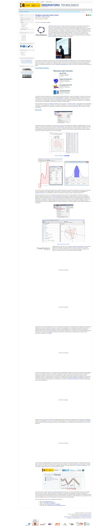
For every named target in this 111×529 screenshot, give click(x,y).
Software (42, 1)
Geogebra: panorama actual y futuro (47, 15)
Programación (23, 25)
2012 (22, 36)
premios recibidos (52, 36)
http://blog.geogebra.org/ (48, 501)
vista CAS (55, 197)
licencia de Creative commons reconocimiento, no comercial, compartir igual (26, 72)
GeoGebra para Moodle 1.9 (73, 378)
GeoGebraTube (59, 98)
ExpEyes (50, 333)
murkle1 (68, 244)
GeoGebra (50, 26)
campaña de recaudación (85, 420)
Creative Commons (87, 514)
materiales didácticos (57, 491)
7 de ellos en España (71, 103)
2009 (22, 40)
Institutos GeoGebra (53, 103)
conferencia (79, 465)
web (71, 464)
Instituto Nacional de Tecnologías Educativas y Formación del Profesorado (77, 516)
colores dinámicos (60, 126)
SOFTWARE (38, 16)
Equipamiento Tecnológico (29, 1)
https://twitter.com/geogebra (50, 502)
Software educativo (46, 16)
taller (48, 377)
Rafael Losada (45, 466)
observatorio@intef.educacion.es (85, 515)
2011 (22, 37)
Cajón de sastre (49, 1)
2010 (22, 38)
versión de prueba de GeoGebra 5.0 (77, 246)
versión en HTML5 (49, 419)
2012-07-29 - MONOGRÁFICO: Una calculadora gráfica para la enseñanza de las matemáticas (26, 61)
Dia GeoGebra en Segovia (67, 60)
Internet (37, 1)
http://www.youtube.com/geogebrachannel (56, 505)
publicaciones (75, 106)
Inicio (22, 1)
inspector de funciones (40, 192)
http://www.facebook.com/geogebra (52, 504)
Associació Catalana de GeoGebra (74, 377)
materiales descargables (61, 64)
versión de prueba (56, 196)
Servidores (23, 26)
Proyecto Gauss (55, 466)
